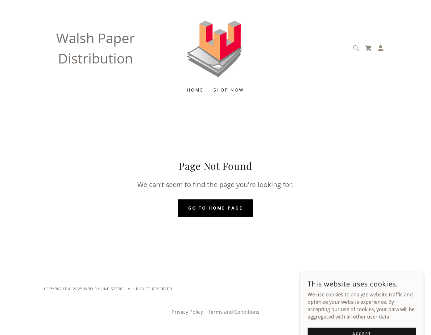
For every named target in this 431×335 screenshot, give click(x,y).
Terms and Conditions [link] (233, 311)
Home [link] (195, 90)
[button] (381, 48)
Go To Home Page (215, 208)
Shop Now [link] (228, 90)
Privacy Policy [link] (187, 311)
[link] (215, 47)
